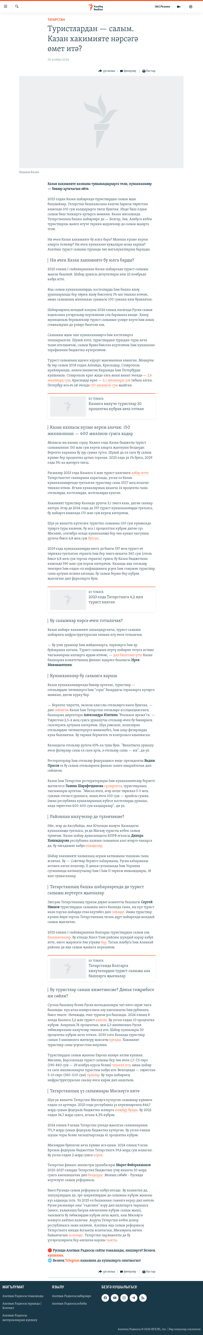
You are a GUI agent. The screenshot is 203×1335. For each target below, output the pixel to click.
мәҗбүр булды (126, 1110)
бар (103, 942)
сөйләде (118, 912)
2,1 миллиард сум (116, 380)
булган (93, 538)
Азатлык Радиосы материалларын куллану (19, 1318)
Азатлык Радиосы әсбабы (69, 1303)
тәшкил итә (121, 1065)
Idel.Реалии (162, 6)
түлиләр (93, 1075)
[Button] (106, 71)
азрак (98, 1155)
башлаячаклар (59, 937)
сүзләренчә (113, 786)
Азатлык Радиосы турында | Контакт (21, 1306)
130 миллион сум (104, 385)
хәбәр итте (139, 473)
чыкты (111, 1240)
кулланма (55, 1255)
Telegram (72, 1261)
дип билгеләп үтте (127, 655)
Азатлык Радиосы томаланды (22, 1296)
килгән (101, 1020)
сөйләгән (62, 710)
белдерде (95, 1175)
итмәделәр (93, 846)
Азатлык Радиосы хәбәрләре (71, 1296)
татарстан (56, 20)
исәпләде (76, 1235)
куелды (115, 1040)
